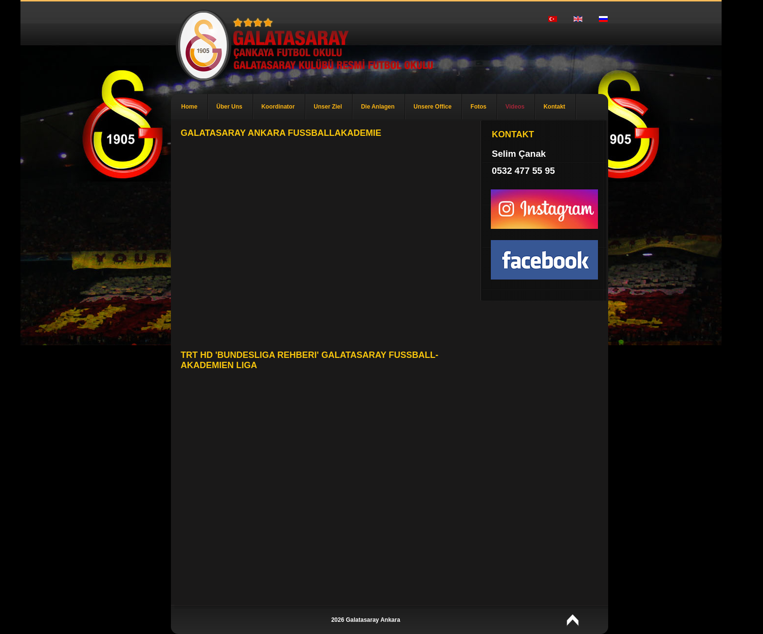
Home (189, 106)
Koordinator (278, 106)
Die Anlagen (377, 106)
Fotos (478, 106)
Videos (514, 106)
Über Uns (229, 106)
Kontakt (554, 106)
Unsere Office (432, 106)
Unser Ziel (328, 106)
